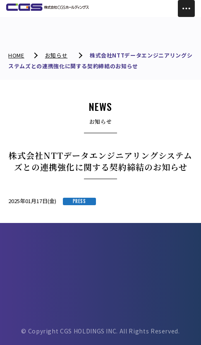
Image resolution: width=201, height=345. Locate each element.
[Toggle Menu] (186, 8)
